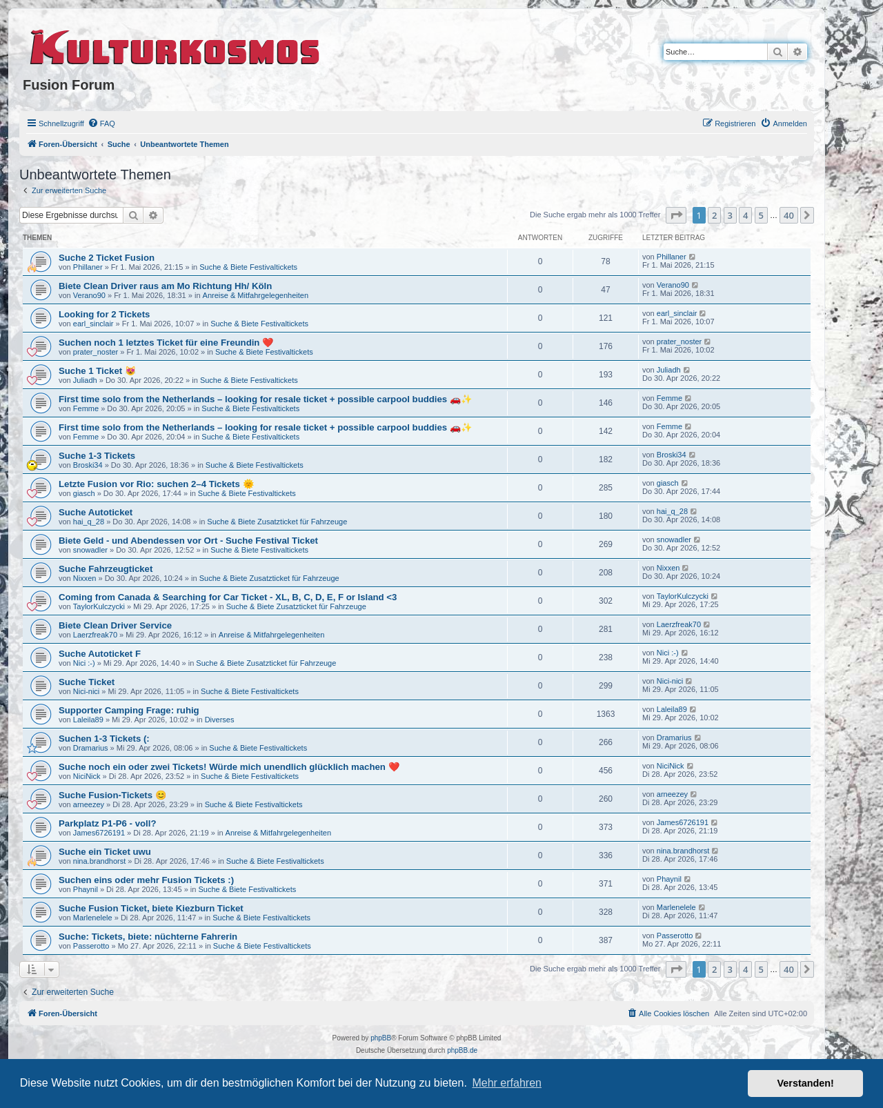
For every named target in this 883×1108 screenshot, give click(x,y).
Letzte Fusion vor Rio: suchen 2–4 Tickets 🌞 (156, 484)
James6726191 (99, 833)
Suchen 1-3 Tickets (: (104, 738)
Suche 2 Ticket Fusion (107, 258)
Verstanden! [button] (805, 1083)
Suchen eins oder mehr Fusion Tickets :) (146, 880)
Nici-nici (86, 691)
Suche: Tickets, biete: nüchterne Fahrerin (148, 936)
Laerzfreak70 (95, 635)
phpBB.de (462, 1050)
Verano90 (89, 295)
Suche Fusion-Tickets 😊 (112, 795)
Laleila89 (88, 719)
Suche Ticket (87, 682)
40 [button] (789, 215)
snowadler (90, 550)
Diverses (220, 719)
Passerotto (91, 946)
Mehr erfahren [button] (507, 1083)
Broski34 (88, 465)
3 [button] (730, 215)
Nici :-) (84, 663)
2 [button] (714, 215)
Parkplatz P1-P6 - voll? (107, 823)
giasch (84, 493)
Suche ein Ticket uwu (105, 852)
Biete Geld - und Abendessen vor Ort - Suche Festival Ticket (188, 540)
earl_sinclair (93, 323)
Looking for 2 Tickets (104, 314)
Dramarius (90, 748)
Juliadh (85, 380)
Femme (86, 408)
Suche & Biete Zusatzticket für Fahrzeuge (277, 521)
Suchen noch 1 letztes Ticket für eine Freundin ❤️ (166, 342)
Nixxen (85, 578)
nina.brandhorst (99, 861)
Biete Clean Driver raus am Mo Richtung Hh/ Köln (165, 286)
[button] (676, 215)
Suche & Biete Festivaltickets (248, 267)
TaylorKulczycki (99, 606)
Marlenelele (92, 917)
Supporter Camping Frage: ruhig (129, 710)
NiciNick (87, 776)
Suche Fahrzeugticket (105, 569)
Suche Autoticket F (100, 654)
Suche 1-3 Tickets (97, 456)
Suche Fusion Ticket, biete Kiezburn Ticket (151, 908)
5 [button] (761, 215)
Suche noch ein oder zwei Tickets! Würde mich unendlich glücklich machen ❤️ (229, 767)
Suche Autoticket (95, 512)
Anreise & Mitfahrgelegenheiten (255, 295)
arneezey (88, 804)
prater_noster (95, 352)
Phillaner (88, 267)
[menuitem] (101, 123)
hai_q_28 (88, 521)
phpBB (380, 1038)
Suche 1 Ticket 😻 (97, 371)
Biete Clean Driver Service (115, 625)
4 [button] (745, 215)
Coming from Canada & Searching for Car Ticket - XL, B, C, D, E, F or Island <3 (228, 597)
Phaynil (85, 889)
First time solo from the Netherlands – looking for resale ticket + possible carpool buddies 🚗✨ (265, 399)
